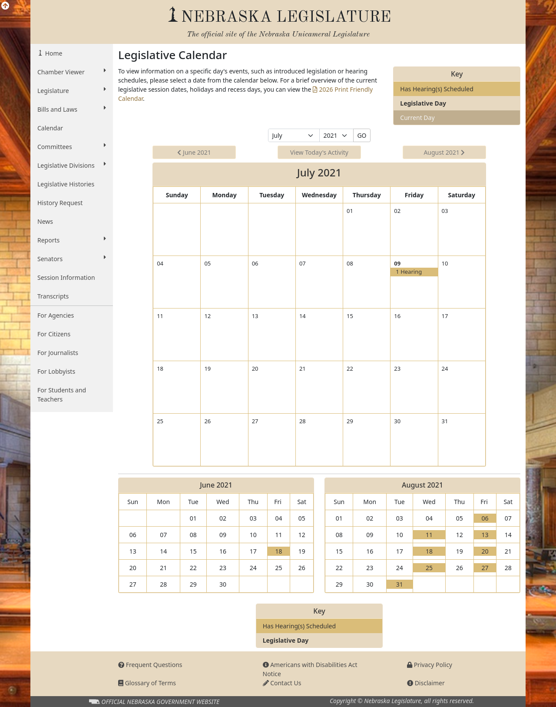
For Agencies (55, 315)
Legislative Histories (65, 184)
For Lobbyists (56, 371)
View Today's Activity (319, 152)
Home (52, 53)
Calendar (50, 128)
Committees (71, 146)
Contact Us (282, 683)
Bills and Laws (71, 109)
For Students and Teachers (61, 394)
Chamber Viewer (71, 71)
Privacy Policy (429, 665)
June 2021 (194, 152)
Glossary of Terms (147, 683)
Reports (71, 240)
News (45, 221)
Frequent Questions (150, 665)
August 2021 (444, 152)
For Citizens (53, 334)
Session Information (66, 277)
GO (361, 135)
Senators (71, 258)
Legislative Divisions (71, 165)
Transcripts (53, 296)
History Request (60, 203)
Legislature (71, 90)
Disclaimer (426, 683)
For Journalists (57, 353)
